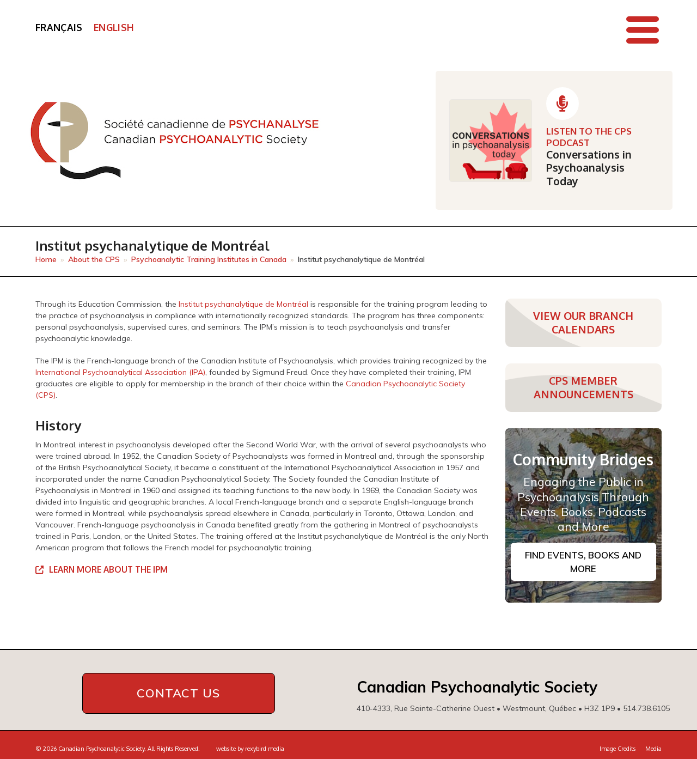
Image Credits (617, 747)
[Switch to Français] (59, 28)
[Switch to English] (113, 28)
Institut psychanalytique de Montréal (243, 304)
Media (653, 747)
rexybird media (264, 747)
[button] (642, 30)
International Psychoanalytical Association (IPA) (120, 372)
